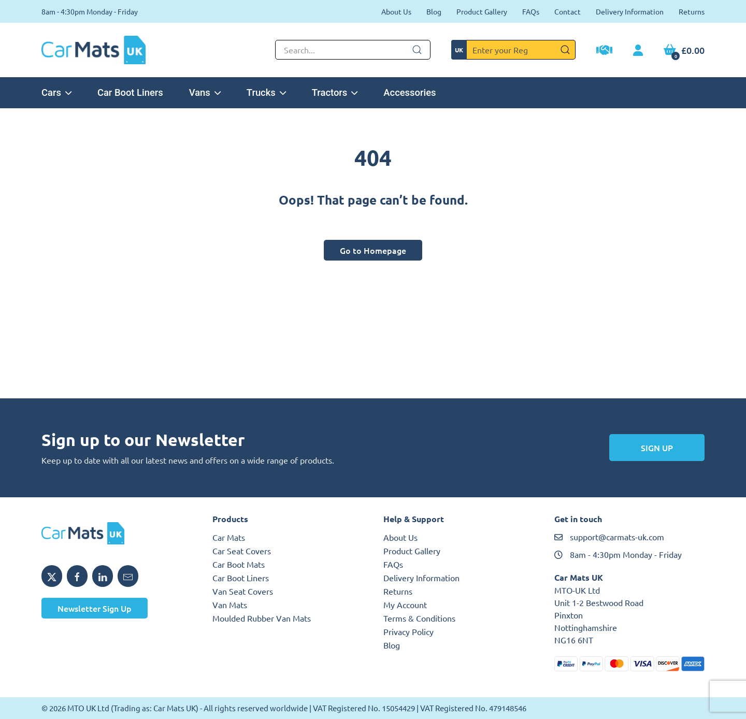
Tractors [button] (335, 92)
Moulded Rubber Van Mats (261, 618)
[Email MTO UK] (128, 576)
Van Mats (229, 604)
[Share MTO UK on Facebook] (77, 576)
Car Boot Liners (130, 92)
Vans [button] (205, 92)
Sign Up (657, 447)
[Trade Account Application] (604, 51)
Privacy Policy (408, 631)
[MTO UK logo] (116, 533)
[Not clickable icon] (353, 50)
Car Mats (228, 537)
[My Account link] (638, 51)
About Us (396, 11)
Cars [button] (56, 92)
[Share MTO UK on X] (51, 576)
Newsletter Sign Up (95, 608)
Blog (433, 11)
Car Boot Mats (238, 564)
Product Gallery (481, 11)
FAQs (530, 11)
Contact (567, 11)
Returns (692, 11)
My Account (405, 604)
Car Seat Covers (241, 550)
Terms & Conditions (419, 618)
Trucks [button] (266, 92)
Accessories (409, 92)
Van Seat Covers (242, 591)
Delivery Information (630, 11)
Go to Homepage (373, 250)
